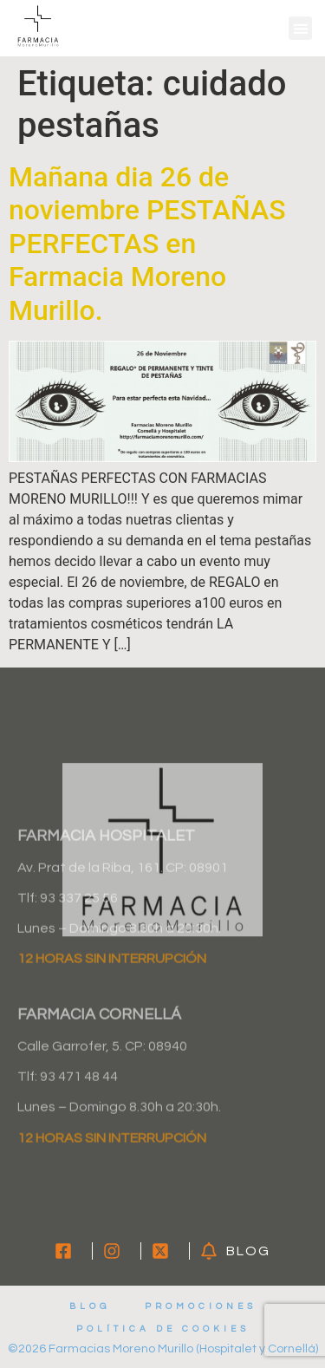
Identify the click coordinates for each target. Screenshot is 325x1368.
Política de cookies (163, 1329)
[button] (300, 28)
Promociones (201, 1306)
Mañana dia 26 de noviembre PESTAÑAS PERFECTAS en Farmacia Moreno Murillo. (147, 243)
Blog (89, 1306)
